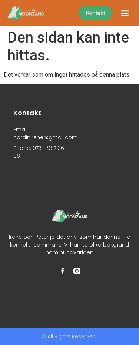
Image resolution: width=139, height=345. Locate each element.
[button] (125, 13)
